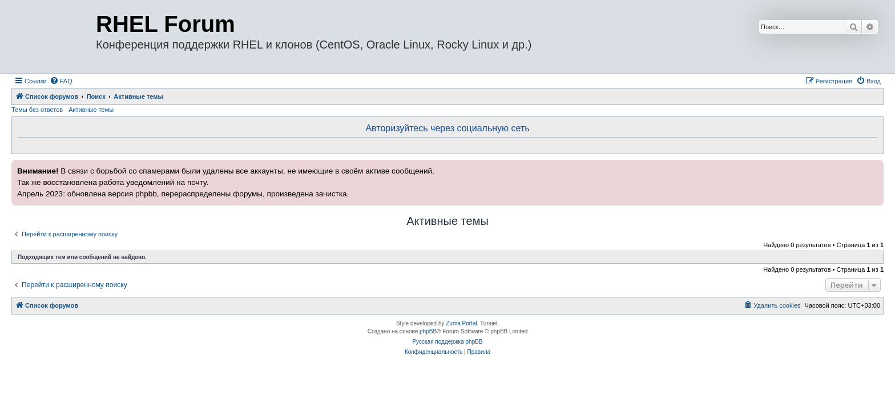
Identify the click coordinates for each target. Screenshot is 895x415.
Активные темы (91, 109)
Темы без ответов (37, 109)
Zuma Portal (461, 323)
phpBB (428, 331)
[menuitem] (61, 81)
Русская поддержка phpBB (447, 342)
